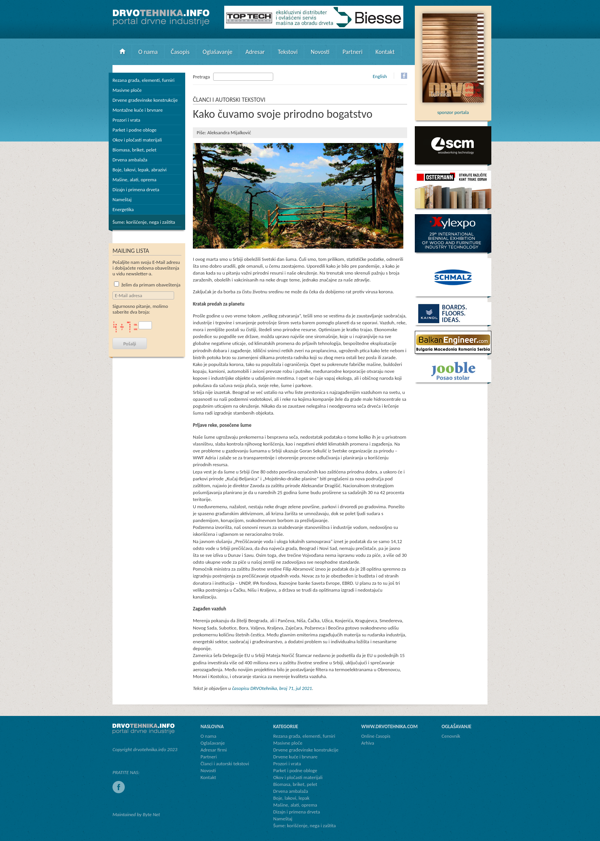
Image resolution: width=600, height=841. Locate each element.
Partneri (352, 51)
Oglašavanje (217, 51)
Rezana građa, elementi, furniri (143, 80)
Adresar (255, 51)
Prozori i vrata (126, 120)
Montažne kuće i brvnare (137, 110)
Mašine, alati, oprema (134, 179)
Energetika (123, 209)
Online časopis (375, 736)
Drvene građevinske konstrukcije (145, 100)
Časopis (180, 51)
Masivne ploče (127, 90)
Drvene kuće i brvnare (295, 757)
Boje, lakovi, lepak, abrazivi (139, 169)
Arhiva (367, 743)
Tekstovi (288, 51)
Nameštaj (122, 199)
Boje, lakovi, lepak (291, 798)
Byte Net (151, 814)
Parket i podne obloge (134, 130)
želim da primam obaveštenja (147, 285)
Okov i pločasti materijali (137, 140)
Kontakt (385, 51)
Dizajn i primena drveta (135, 189)
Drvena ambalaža (129, 160)
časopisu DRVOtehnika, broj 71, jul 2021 (272, 688)
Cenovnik (451, 736)
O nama (148, 51)
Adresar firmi (214, 750)
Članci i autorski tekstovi (225, 763)
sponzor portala (453, 109)
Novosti (320, 51)
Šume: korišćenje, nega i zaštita (143, 222)
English (380, 76)
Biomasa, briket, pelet (134, 150)
